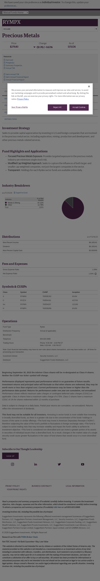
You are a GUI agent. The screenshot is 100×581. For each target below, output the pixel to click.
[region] (50, 99)
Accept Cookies (79, 107)
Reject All (57, 107)
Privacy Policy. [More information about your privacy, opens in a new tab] (23, 99)
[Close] (89, 86)
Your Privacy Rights (19, 107)
